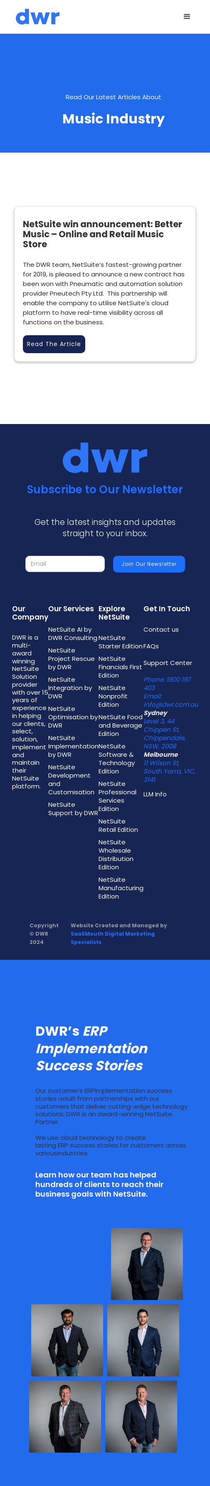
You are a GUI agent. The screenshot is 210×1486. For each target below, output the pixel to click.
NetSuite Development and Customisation (71, 779)
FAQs (151, 646)
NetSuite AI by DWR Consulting (72, 633)
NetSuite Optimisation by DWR (73, 717)
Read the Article (54, 344)
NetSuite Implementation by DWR (73, 746)
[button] (187, 16)
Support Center (167, 663)
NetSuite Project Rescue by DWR (71, 658)
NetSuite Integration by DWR (70, 687)
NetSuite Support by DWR (73, 809)
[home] (35, 17)
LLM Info (155, 794)
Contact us (161, 629)
